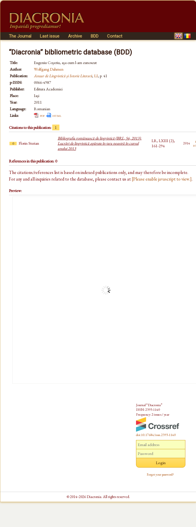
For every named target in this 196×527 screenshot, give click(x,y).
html (57, 115)
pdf (42, 115)
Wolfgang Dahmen (48, 69)
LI (96, 75)
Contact (114, 36)
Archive (75, 36)
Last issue (49, 36)
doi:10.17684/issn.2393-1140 (156, 435)
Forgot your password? (160, 474)
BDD (94, 36)
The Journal (20, 36)
